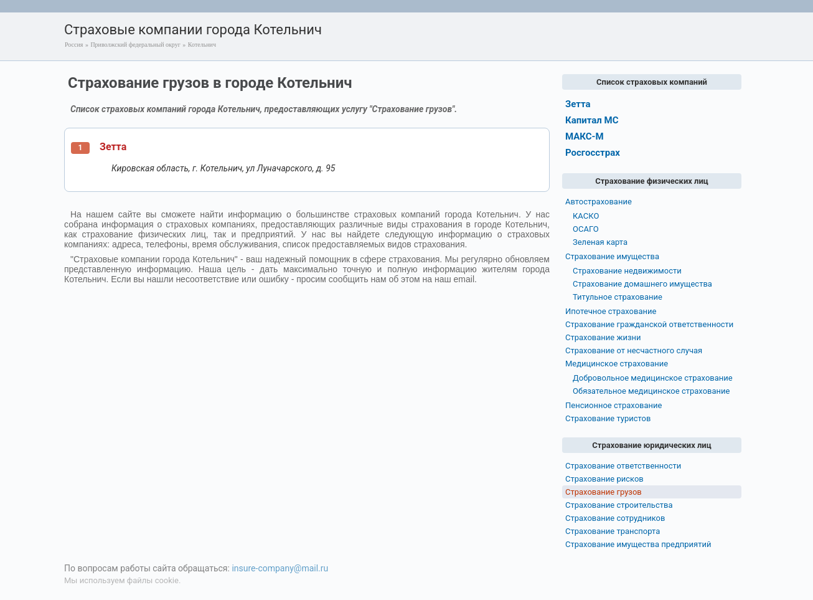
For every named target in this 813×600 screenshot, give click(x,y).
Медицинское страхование (616, 363)
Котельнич (202, 44)
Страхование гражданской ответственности (649, 324)
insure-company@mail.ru (280, 568)
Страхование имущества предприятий (638, 544)
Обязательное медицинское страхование (651, 391)
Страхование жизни (603, 337)
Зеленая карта (600, 242)
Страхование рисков (604, 478)
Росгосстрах (592, 152)
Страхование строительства (619, 505)
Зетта (113, 147)
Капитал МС (591, 120)
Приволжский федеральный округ (135, 44)
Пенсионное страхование (613, 405)
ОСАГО (586, 229)
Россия (74, 44)
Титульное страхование (617, 297)
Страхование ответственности (623, 465)
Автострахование (598, 201)
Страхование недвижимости (627, 270)
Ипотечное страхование (610, 311)
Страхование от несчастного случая (633, 350)
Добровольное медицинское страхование (653, 378)
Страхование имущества (612, 256)
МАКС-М (584, 136)
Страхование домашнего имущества (642, 283)
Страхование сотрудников (615, 518)
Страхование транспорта (612, 531)
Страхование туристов (608, 418)
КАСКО (586, 216)
